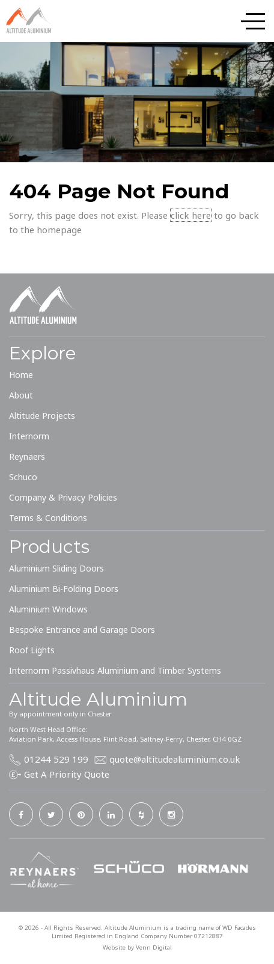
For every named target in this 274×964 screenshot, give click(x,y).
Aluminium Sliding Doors (56, 568)
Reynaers (27, 456)
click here (191, 215)
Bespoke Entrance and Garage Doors (82, 629)
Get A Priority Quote (66, 774)
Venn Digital (154, 947)
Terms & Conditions (48, 517)
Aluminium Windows (48, 609)
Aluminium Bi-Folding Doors (63, 588)
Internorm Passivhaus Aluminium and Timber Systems (115, 670)
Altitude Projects (42, 415)
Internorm (29, 436)
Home (21, 374)
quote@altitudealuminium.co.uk (174, 759)
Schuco (23, 477)
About (21, 395)
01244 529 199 (56, 759)
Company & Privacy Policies (63, 497)
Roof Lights (32, 650)
